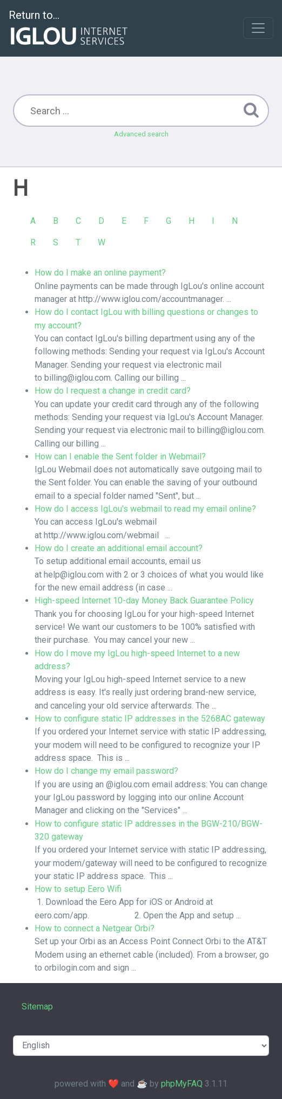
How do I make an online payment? (100, 272)
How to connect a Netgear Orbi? (95, 928)
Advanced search (141, 134)
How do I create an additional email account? (119, 548)
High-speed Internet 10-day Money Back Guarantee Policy (144, 600)
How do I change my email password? (106, 771)
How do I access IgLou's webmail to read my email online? (145, 509)
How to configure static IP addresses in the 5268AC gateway (150, 718)
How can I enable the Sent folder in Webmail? (120, 456)
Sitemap (37, 1006)
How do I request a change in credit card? (113, 391)
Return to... (69, 29)
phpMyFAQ (182, 1084)
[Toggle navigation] (258, 28)
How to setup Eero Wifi (78, 889)
